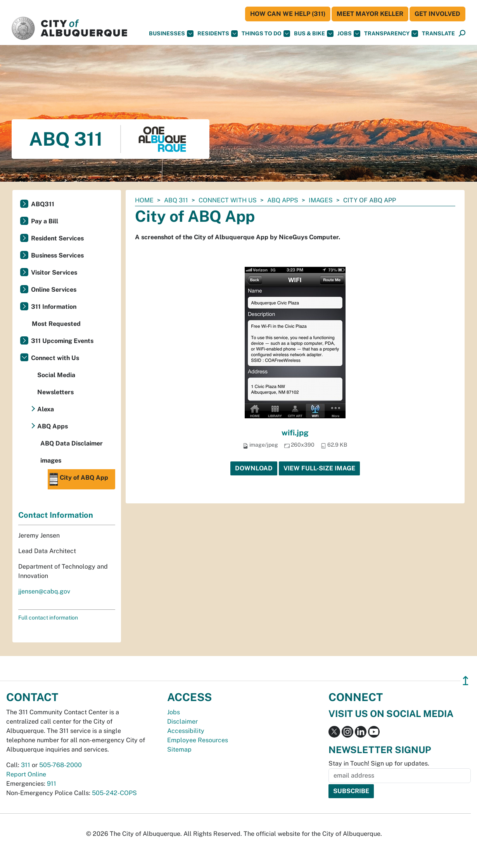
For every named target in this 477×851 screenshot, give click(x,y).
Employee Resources (197, 740)
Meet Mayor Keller (370, 13)
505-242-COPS (114, 793)
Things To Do (266, 33)
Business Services (57, 255)
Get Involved (437, 13)
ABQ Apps (282, 200)
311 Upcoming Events (62, 341)
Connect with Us (228, 200)
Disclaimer (182, 721)
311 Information (53, 306)
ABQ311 (42, 204)
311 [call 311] (25, 765)
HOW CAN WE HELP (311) (287, 13)
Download (254, 468)
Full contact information (48, 617)
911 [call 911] (51, 783)
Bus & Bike (314, 33)
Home (144, 200)
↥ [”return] (465, 680)
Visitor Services (54, 272)
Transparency (391, 33)
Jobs (348, 33)
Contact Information (55, 515)
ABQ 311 (176, 200)
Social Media (56, 375)
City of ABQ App (79, 479)
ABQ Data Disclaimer (71, 443)
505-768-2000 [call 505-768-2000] (60, 765)
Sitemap (179, 749)
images (321, 200)
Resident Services (57, 238)
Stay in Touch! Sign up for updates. (378, 763)
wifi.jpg (295, 432)
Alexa (45, 409)
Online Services (53, 289)
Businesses (171, 33)
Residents (217, 33)
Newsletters (55, 392)
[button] (438, 33)
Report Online (26, 774)
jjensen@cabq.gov (44, 591)
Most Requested (56, 323)
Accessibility (185, 730)
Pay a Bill (44, 221)
